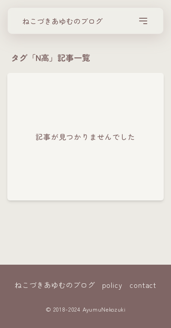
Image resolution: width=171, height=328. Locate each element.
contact (143, 284)
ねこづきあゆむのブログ (62, 20)
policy (112, 284)
